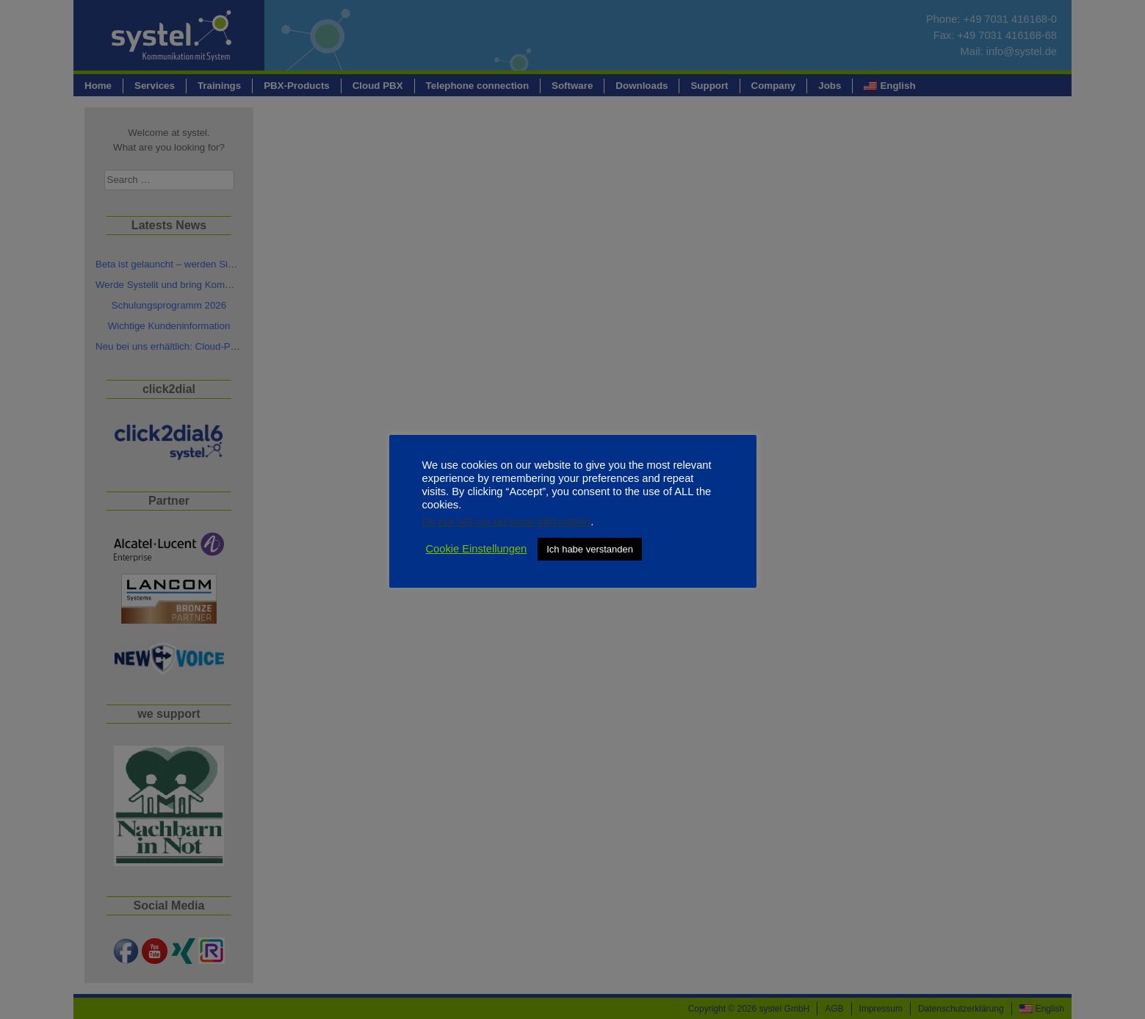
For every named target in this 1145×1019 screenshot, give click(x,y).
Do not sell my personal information (506, 521)
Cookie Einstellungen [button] (476, 549)
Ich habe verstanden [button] (589, 549)
